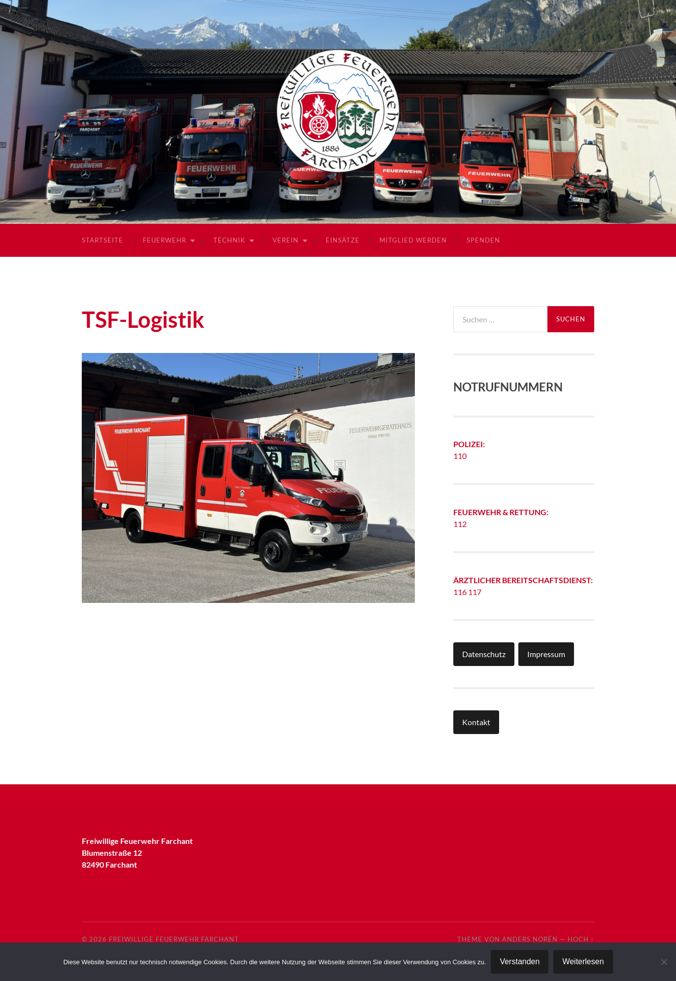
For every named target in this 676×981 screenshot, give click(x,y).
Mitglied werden (413, 240)
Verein (285, 240)
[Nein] (664, 962)
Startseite (102, 240)
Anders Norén (530, 939)
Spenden (483, 240)
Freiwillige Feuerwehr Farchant (174, 939)
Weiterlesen (583, 961)
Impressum (546, 654)
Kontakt (476, 722)
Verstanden (520, 961)
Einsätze (343, 240)
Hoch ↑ (581, 939)
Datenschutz (484, 654)
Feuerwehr (164, 240)
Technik (229, 240)
